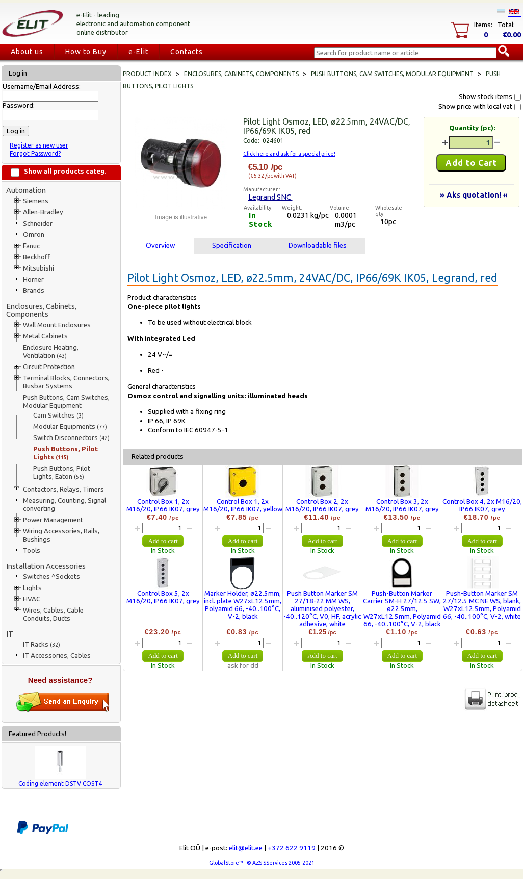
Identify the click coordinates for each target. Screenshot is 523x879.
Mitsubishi (38, 268)
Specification (231, 245)
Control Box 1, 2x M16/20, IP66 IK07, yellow (242, 505)
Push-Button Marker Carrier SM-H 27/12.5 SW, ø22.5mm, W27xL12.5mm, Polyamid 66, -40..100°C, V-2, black (402, 609)
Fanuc (31, 246)
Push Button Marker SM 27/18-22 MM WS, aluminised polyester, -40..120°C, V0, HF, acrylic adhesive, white (322, 609)
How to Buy (86, 51)
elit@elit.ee (246, 848)
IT (9, 633)
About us (27, 51)
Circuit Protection (49, 367)
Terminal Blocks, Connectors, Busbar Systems (66, 382)
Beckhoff (36, 257)
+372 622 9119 (292, 848)
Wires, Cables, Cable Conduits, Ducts (53, 614)
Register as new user (39, 145)
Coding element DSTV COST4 (60, 783)
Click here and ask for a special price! (289, 154)
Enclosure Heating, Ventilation (51, 351)
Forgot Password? (35, 153)
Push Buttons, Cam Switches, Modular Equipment (66, 401)
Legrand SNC (270, 196)
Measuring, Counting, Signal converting (64, 504)
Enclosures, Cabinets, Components (41, 310)
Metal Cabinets (45, 336)
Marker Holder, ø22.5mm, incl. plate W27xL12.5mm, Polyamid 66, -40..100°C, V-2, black (242, 605)
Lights (32, 588)
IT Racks (41, 644)
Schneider (38, 223)
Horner (33, 279)
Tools (31, 550)
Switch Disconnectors (71, 438)
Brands (33, 291)
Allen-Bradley (43, 212)
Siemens (35, 201)
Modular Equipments (70, 426)
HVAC (31, 599)
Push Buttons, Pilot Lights (65, 453)
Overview (160, 245)
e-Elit (138, 51)
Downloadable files (318, 245)
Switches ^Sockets (51, 576)
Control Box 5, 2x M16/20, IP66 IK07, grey (163, 597)
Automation (26, 190)
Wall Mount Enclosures (57, 325)
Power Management (53, 520)
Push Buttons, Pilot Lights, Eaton (61, 472)
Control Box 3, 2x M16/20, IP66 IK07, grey (402, 505)
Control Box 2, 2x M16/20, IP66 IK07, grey (322, 505)
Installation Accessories (46, 565)
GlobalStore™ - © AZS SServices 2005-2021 (262, 863)
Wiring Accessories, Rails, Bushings (61, 535)
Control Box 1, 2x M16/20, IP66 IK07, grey (163, 505)
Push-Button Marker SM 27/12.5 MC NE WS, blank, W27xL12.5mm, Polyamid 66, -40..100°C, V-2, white (482, 605)
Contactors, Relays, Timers (63, 489)
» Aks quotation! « (474, 194)
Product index (147, 73)
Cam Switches (58, 415)
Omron (33, 234)
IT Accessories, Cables (57, 656)
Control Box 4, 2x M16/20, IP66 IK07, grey (482, 505)
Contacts (186, 51)
